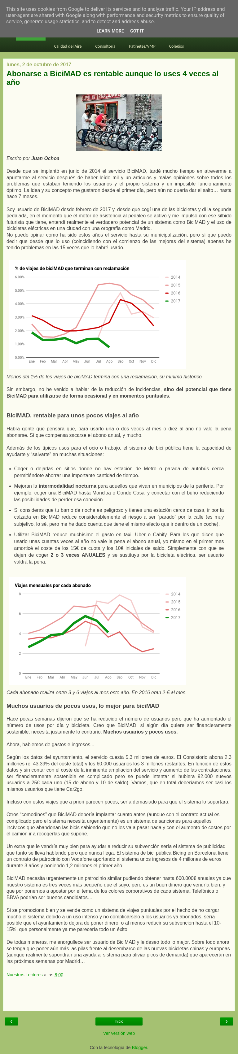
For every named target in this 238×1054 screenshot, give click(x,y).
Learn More (110, 31)
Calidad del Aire (68, 46)
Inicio (119, 1021)
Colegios (176, 46)
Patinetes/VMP (142, 46)
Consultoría (105, 46)
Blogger (139, 1047)
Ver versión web (119, 1033)
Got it (137, 31)
